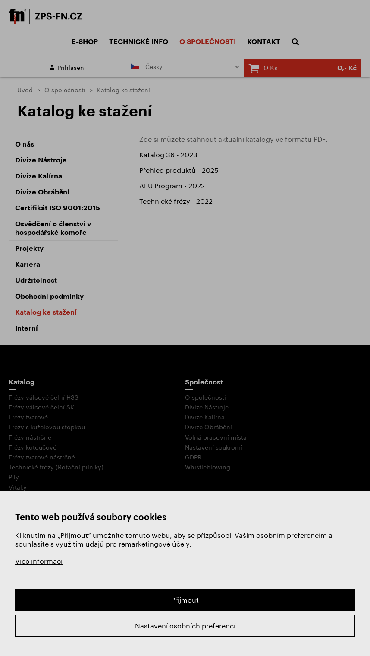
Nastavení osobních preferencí (185, 626)
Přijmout (185, 600)
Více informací (39, 561)
